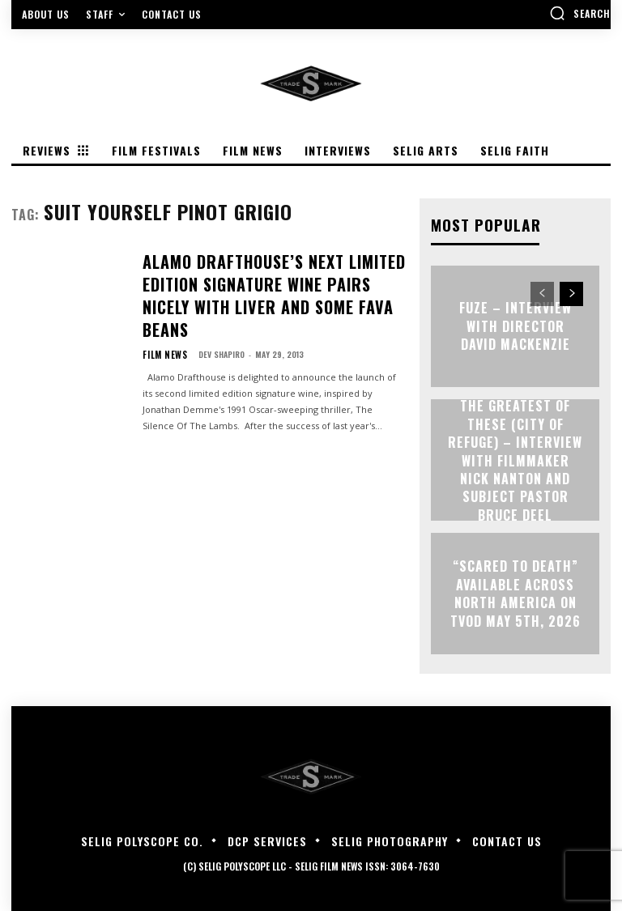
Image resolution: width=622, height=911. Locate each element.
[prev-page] (542, 293)
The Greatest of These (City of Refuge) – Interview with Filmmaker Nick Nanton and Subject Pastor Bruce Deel (515, 459)
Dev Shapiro (214, 311)
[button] (580, 13)
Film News (162, 312)
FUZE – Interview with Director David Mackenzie (515, 325)
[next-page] (571, 293)
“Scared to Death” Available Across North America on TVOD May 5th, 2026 (515, 592)
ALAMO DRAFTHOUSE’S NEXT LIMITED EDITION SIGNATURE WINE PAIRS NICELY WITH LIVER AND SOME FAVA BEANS (270, 273)
